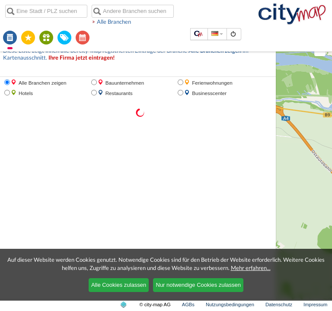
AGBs (188, 304)
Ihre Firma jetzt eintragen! (81, 57)
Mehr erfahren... (251, 267)
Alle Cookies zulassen (118, 285)
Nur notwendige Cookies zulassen (198, 285)
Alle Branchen (114, 21)
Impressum (315, 304)
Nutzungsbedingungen (230, 304)
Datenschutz (278, 304)
